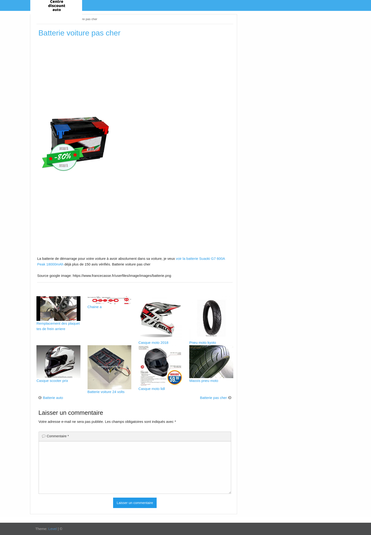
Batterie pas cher (213, 398)
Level (52, 529)
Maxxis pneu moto (203, 381)
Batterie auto (53, 398)
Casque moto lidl (151, 389)
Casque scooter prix (52, 381)
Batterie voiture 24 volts (106, 392)
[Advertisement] (134, 75)
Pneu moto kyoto (202, 342)
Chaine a (95, 307)
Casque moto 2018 (153, 342)
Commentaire (58, 436)
